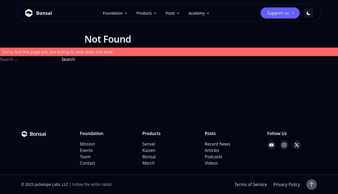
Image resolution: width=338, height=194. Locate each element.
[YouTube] (271, 145)
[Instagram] (284, 145)
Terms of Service (250, 184)
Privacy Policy (286, 184)
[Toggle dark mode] (308, 13)
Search (68, 59)
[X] (297, 145)
